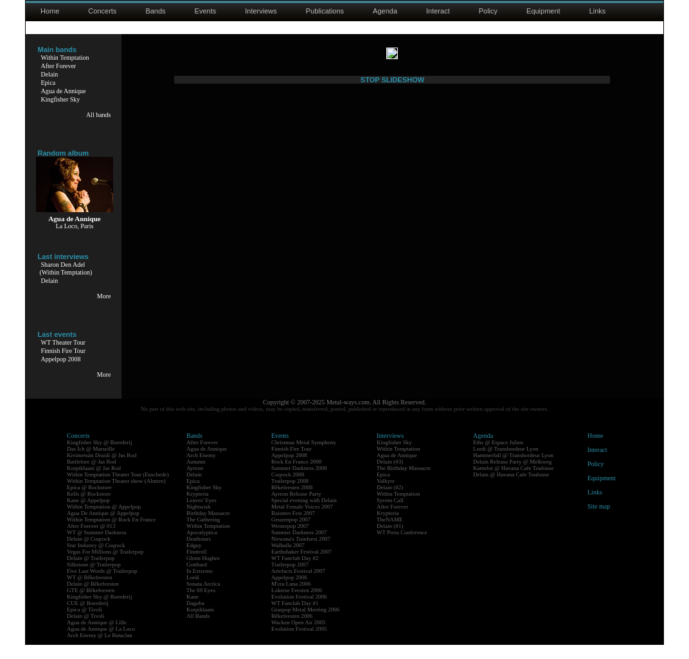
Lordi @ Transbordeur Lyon (506, 463)
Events (206, 11)
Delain (49, 74)
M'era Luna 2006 (291, 598)
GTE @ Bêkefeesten (90, 604)
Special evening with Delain (304, 514)
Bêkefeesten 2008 (291, 501)
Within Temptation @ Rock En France (111, 533)
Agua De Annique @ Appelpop (103, 527)
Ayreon (194, 482)
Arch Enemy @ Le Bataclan (99, 649)
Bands (155, 11)
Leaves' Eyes (201, 514)
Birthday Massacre (208, 527)
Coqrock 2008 (287, 488)
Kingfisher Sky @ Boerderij (99, 456)
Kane (192, 611)
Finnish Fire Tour (63, 350)
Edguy (194, 559)
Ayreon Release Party (296, 508)
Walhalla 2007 (288, 559)
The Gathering (203, 533)
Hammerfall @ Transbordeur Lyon (513, 469)
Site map (598, 520)
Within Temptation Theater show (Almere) (116, 495)
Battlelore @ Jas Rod (91, 476)
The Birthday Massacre (404, 482)
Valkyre (386, 495)
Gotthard (196, 578)
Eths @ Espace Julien (498, 456)
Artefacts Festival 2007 (298, 585)
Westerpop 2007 (290, 540)
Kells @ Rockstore (89, 508)
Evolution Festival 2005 (299, 643)
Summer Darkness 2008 (299, 482)
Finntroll (196, 566)
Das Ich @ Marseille (91, 463)
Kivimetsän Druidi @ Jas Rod (101, 469)
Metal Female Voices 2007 (302, 521)
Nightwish (198, 521)
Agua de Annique (63, 91)
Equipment (543, 11)
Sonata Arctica (203, 598)
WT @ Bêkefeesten (89, 591)
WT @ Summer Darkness (97, 546)
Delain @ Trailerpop (90, 572)
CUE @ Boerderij (88, 617)
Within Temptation (65, 57)
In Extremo (199, 585)
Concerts (102, 11)
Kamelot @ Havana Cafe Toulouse (513, 482)
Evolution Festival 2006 (299, 611)
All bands (98, 114)
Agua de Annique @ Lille (97, 636)
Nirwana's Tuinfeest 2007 (300, 553)
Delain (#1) (390, 540)
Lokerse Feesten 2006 (296, 604)
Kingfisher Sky (60, 99)
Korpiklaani (200, 623)
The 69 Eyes (200, 604)
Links (597, 11)
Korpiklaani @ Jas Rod (94, 482)
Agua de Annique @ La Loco (101, 643)
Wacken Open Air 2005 (298, 636)
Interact (438, 11)
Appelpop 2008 (61, 359)
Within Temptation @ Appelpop (104, 521)
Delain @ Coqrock (89, 553)
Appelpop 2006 (289, 591)
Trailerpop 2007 (290, 578)
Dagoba (195, 617)
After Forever (58, 65)
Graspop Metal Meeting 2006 (305, 623)
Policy (488, 11)
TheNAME (390, 533)
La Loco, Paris (75, 226)
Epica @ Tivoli (84, 623)
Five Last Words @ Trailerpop (102, 585)
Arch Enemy (201, 469)
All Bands (198, 630)
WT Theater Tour (63, 342)
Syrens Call (390, 514)
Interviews (261, 11)
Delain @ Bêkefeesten (93, 598)
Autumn (196, 476)
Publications (325, 11)
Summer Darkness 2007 (299, 546)
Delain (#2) (390, 501)
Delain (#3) (390, 476)
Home (49, 11)
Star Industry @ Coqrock (96, 559)
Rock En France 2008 (296, 476)
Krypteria (197, 508)
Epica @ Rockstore (89, 501)
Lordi (192, 591)
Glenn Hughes (203, 572)
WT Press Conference (402, 546)
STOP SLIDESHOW (392, 390)
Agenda (385, 11)
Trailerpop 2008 (290, 495)
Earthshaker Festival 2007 (301, 566)
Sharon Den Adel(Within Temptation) (66, 268)
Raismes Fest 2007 (293, 527)
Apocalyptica (201, 546)
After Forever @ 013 (91, 540)
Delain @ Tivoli (85, 630)
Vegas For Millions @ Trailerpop (105, 566)
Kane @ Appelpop (88, 514)
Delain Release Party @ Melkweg (512, 476)
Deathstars (198, 553)
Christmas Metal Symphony (303, 456)
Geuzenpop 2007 (290, 533)
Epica (48, 82)
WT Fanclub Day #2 (295, 572)
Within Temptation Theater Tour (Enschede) (118, 488)
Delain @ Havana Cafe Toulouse (511, 488)
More (104, 296)
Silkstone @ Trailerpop (94, 578)
